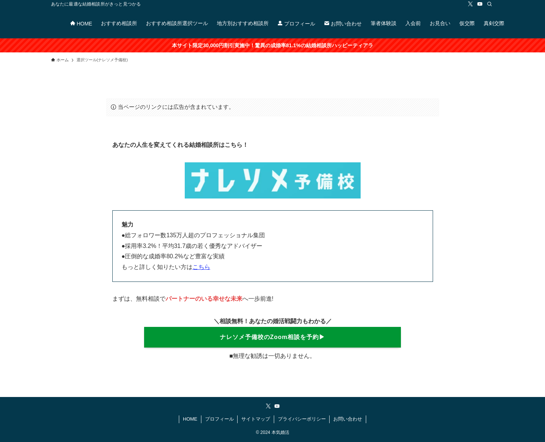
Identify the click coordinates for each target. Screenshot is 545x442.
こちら (201, 267)
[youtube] (480, 4)
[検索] (489, 4)
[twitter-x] (470, 4)
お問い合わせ (347, 419)
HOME (190, 419)
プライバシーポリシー (302, 419)
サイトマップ (255, 419)
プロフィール (219, 419)
